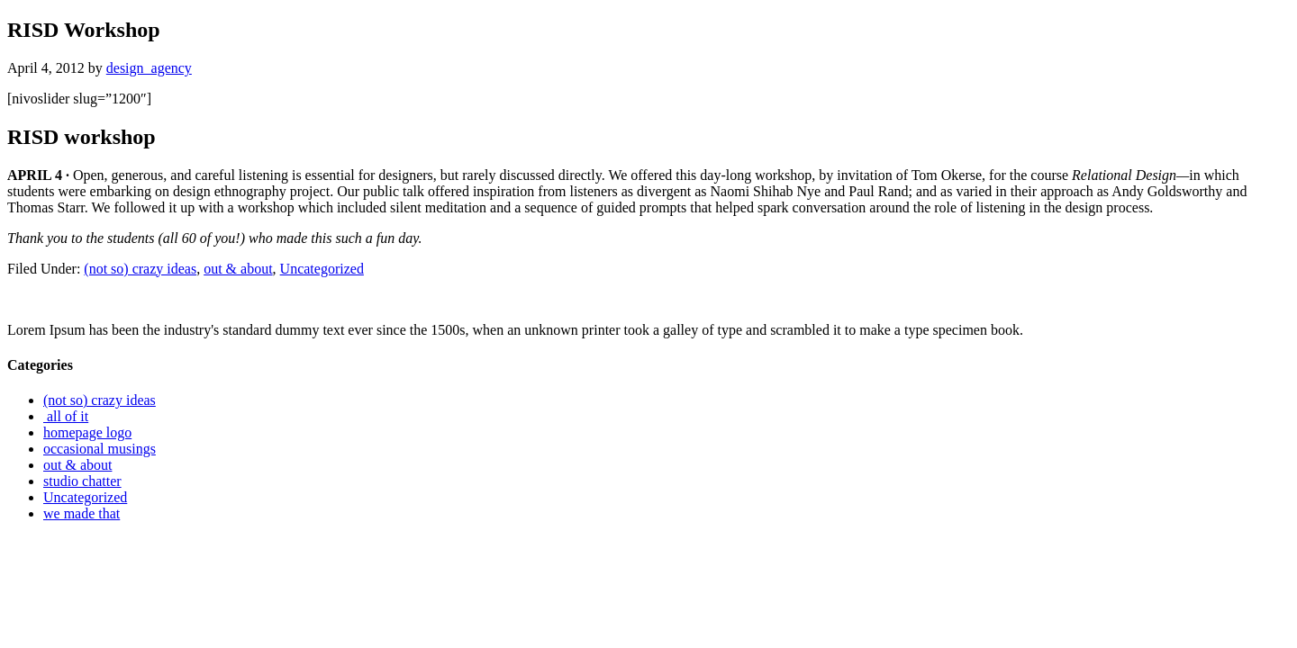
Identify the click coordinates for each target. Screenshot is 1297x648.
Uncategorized (322, 268)
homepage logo (87, 432)
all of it (65, 416)
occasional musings (99, 448)
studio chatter (82, 481)
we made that (81, 513)
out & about (238, 268)
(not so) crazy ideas (140, 268)
